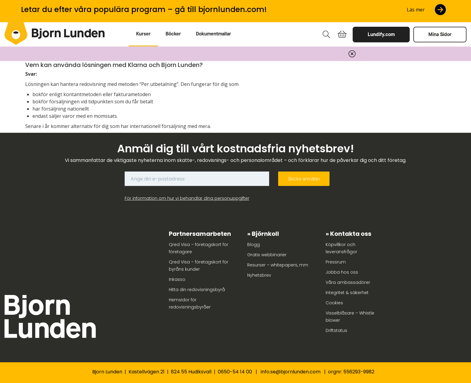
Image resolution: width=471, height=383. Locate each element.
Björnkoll (265, 233)
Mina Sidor (439, 34)
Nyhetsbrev (259, 275)
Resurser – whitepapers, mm (277, 265)
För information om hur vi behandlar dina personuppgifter (187, 198)
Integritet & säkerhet (347, 293)
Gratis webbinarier (267, 255)
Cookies (334, 303)
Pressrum (336, 262)
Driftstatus (336, 330)
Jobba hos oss (342, 272)
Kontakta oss (350, 233)
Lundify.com (381, 34)
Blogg (253, 245)
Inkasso (177, 279)
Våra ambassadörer (348, 282)
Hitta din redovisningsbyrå (197, 290)
